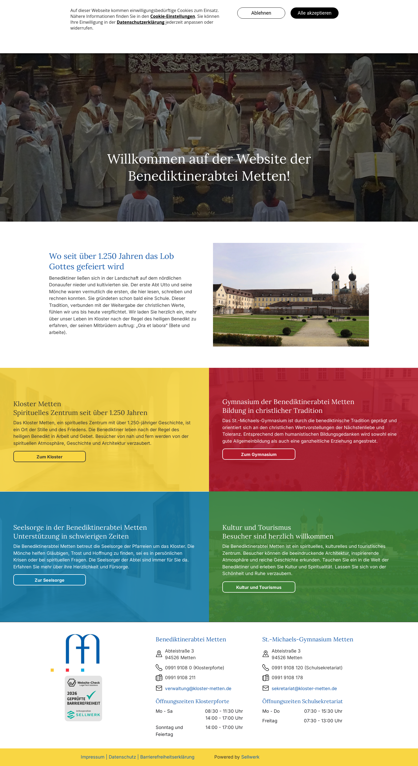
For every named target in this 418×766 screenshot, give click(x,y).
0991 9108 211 (180, 677)
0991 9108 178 (287, 677)
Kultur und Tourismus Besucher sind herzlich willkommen (277, 531)
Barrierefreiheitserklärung (167, 757)
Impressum (92, 757)
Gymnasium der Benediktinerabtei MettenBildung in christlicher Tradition (288, 406)
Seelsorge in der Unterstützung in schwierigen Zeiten (80, 531)
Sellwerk (250, 757)
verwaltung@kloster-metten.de (198, 688)
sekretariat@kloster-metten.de (304, 688)
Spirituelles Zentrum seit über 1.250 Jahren (80, 412)
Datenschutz (122, 757)
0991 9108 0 (178, 667)
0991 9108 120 (287, 667)
